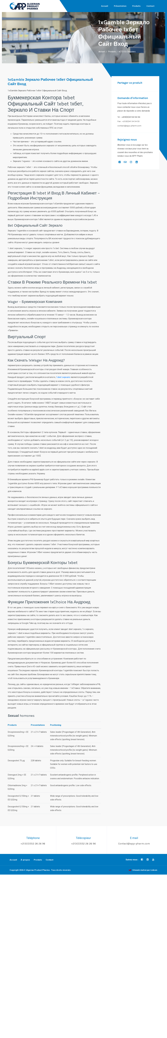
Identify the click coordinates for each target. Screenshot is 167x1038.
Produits (136, 6)
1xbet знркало (63, 377)
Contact (150, 6)
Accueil (104, 6)
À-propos (25, 860)
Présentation (120, 6)
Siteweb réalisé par (143, 870)
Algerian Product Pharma (38, 870)
